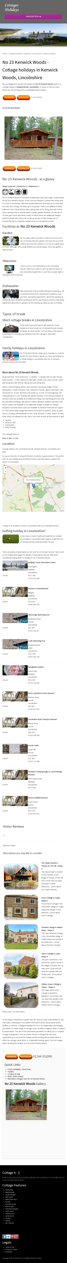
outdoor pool (10, 1214)
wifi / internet (9, 1223)
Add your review (9, 845)
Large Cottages (10, 1195)
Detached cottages (11, 1209)
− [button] (5, 471)
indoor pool (9, 1211)
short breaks (9, 1206)
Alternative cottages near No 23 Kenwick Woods (26, 1079)
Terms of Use (9, 1247)
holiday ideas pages (15, 555)
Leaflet (62, 511)
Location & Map (14, 1074)
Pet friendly (9, 1190)
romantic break (10, 1204)
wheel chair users (11, 1199)
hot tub (7, 1202)
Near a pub (9, 1197)
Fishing (7, 1221)
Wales (54, 1028)
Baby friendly (9, 1192)
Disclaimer (8, 1252)
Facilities (11, 1072)
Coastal (7, 1218)
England (27, 53)
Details (5, 575)
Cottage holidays (15, 53)
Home (4, 53)
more (39, 1258)
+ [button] (5, 468)
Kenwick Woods (49, 53)
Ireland (6, 1031)
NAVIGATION (33, 16)
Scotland (61, 1028)
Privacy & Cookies (11, 1249)
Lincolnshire (37, 53)
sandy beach (9, 1216)
